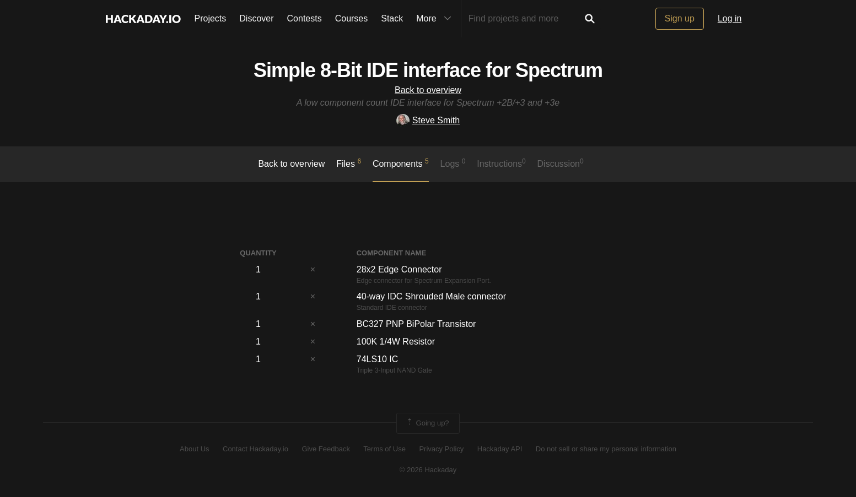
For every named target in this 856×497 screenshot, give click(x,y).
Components (401, 162)
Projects (211, 18)
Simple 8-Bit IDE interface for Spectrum (428, 70)
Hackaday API (500, 449)
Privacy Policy (441, 449)
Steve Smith (428, 120)
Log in (730, 18)
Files (348, 162)
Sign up (680, 18)
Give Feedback (325, 449)
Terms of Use (384, 449)
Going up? (427, 423)
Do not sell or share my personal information (606, 449)
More (436, 18)
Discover (256, 18)
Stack (392, 18)
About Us (194, 449)
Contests (304, 18)
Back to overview (428, 90)
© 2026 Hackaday (428, 470)
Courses (351, 18)
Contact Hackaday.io (255, 449)
